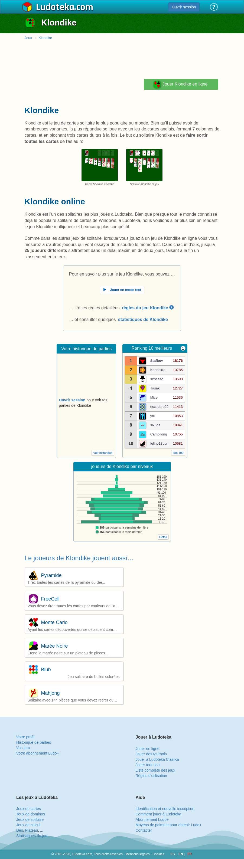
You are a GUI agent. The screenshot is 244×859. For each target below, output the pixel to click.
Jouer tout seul (148, 765)
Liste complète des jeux (155, 770)
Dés (19, 830)
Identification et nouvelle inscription (165, 808)
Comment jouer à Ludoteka (158, 814)
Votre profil (25, 737)
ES (173, 854)
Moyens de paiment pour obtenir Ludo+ (169, 825)
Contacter (144, 830)
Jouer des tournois (151, 754)
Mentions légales (137, 854)
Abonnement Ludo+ (152, 819)
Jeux (28, 38)
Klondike (45, 38)
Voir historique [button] (102, 452)
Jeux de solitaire (30, 819)
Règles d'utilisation (151, 775)
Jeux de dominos (30, 814)
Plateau (31, 830)
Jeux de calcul (28, 825)
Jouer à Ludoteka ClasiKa (157, 759)
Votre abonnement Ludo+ (37, 753)
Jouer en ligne (148, 748)
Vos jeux (23, 748)
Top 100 (178, 452)
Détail (163, 537)
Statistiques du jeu (31, 836)
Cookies (158, 854)
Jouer (180, 84)
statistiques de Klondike (143, 319)
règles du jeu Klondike (148, 308)
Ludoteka (55, 7)
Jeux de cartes (28, 808)
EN (181, 854)
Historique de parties (33, 742)
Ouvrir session (184, 7)
